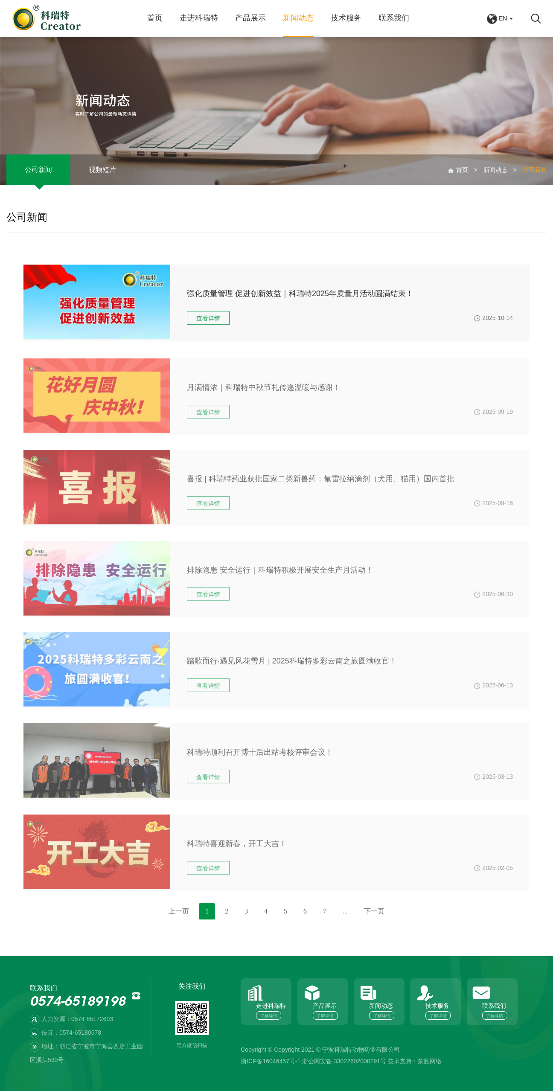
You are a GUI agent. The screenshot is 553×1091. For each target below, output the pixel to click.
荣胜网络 (430, 1061)
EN (500, 18)
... (345, 911)
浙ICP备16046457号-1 (270, 1061)
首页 (155, 18)
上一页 (179, 911)
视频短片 (102, 175)
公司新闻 (38, 175)
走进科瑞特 (199, 18)
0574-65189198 (77, 1002)
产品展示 (250, 18)
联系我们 (393, 18)
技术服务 (346, 18)
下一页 (374, 911)
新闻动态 (298, 18)
